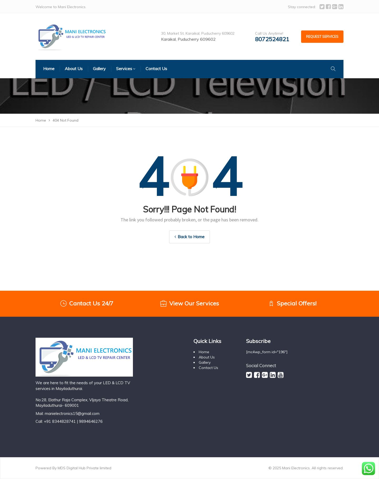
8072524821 (272, 39)
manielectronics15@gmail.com (72, 413)
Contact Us (208, 367)
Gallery (205, 362)
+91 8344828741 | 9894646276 (73, 421)
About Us (207, 357)
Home (204, 352)
